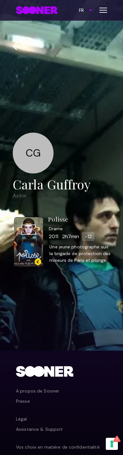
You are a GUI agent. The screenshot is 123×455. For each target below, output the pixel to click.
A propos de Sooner (37, 391)
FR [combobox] (81, 10)
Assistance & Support (39, 429)
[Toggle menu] (103, 10)
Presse (23, 401)
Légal (21, 419)
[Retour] (14, 46)
